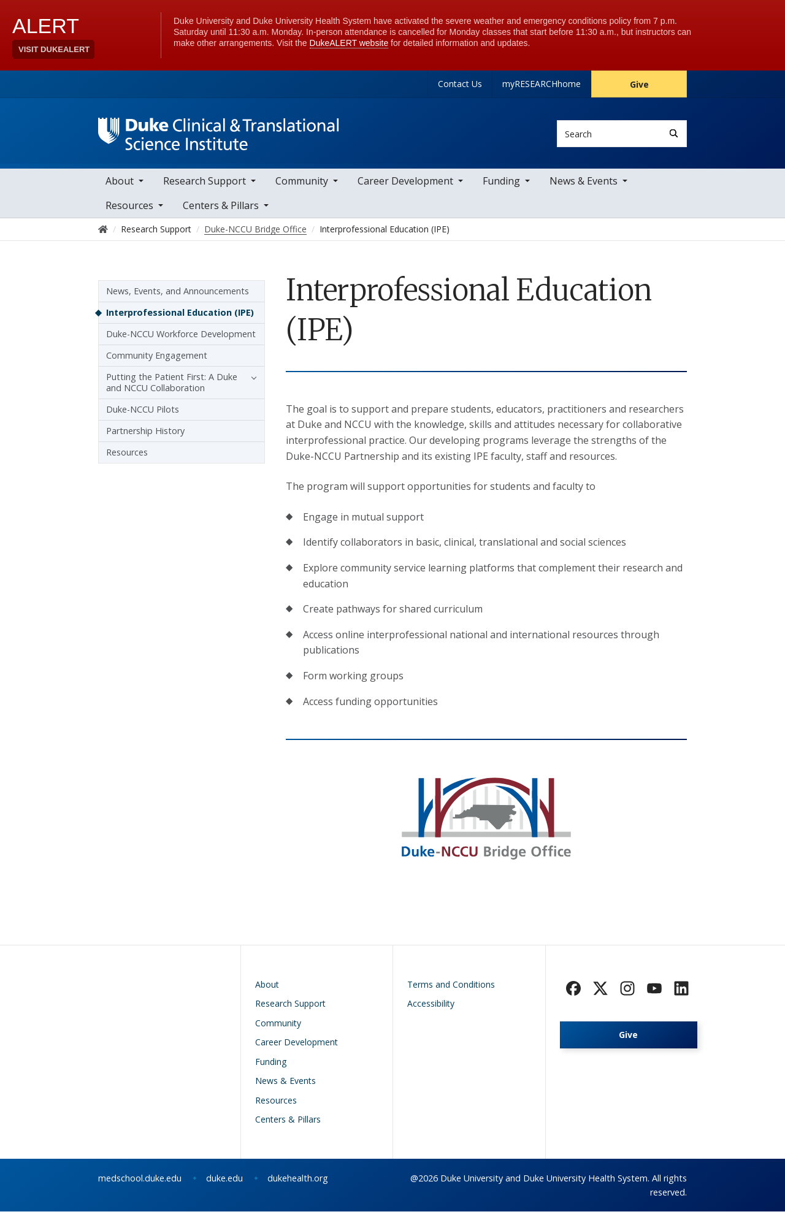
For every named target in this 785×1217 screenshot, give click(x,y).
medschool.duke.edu (140, 1183)
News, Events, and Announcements (177, 297)
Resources (127, 458)
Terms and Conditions (451, 990)
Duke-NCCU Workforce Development (181, 340)
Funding (501, 187)
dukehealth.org (297, 1183)
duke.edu (224, 1183)
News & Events (584, 187)
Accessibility (430, 1009)
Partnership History (145, 437)
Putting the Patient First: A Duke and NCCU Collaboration (171, 388)
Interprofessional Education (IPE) (180, 318)
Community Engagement (156, 361)
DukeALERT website (349, 43)
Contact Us (460, 84)
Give (639, 84)
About (119, 187)
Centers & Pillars (221, 211)
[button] (250, 383)
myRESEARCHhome (541, 84)
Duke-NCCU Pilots (142, 415)
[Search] (674, 133)
